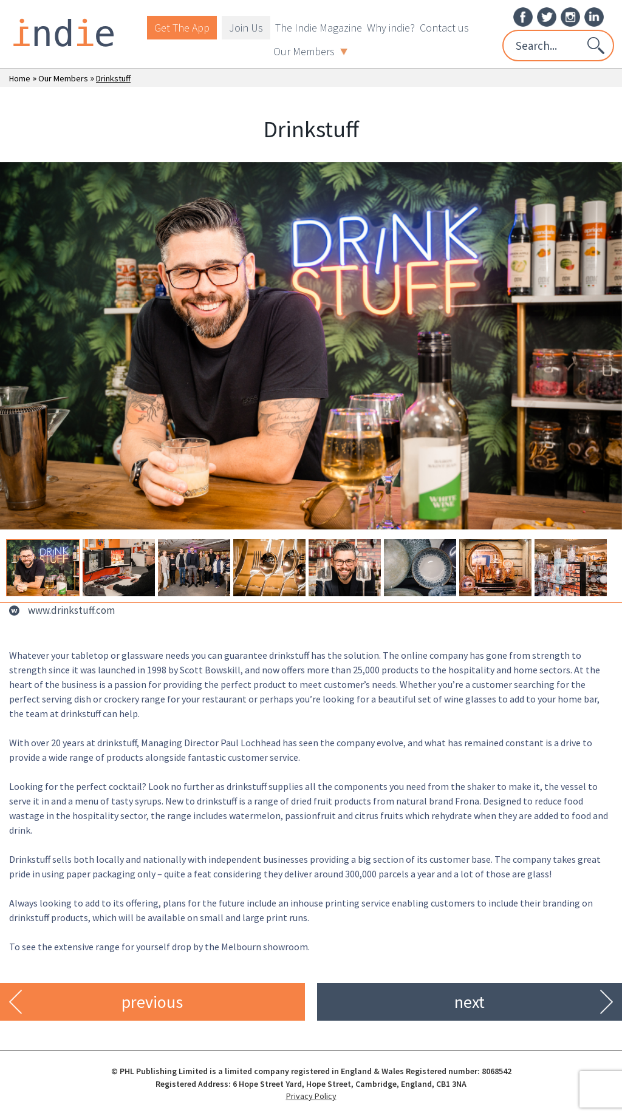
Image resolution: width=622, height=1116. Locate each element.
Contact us (444, 28)
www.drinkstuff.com (71, 610)
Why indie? (391, 28)
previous (152, 1002)
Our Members (310, 51)
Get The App (182, 28)
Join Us (246, 28)
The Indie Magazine (318, 28)
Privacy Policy (311, 1095)
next (469, 1002)
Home (19, 78)
